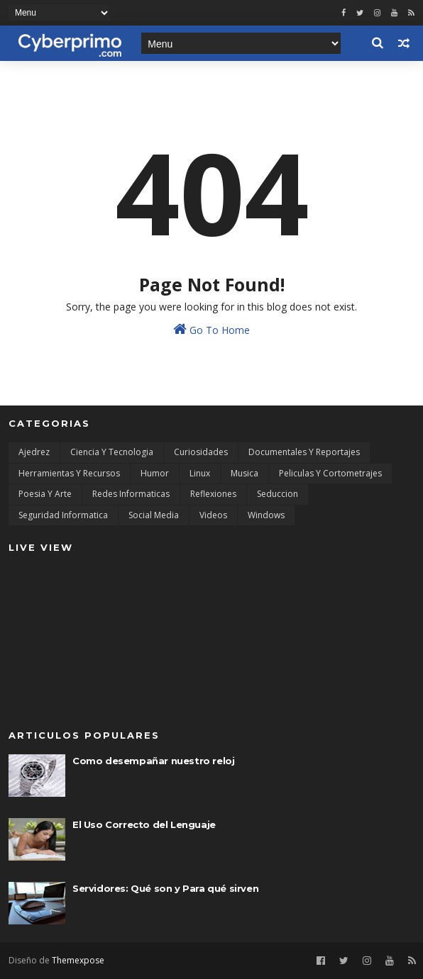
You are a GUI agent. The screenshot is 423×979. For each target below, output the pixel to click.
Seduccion (277, 494)
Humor (155, 473)
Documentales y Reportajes (304, 452)
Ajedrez (34, 452)
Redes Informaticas (131, 494)
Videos (213, 515)
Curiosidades (201, 452)
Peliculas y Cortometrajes (330, 473)
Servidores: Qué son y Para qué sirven (165, 888)
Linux (199, 473)
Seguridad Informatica (63, 515)
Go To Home (211, 329)
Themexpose (78, 960)
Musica (244, 473)
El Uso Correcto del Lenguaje (144, 824)
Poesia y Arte (45, 494)
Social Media (153, 515)
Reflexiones (213, 494)
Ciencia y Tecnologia (111, 452)
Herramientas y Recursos (69, 473)
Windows (266, 515)
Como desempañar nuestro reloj (153, 760)
